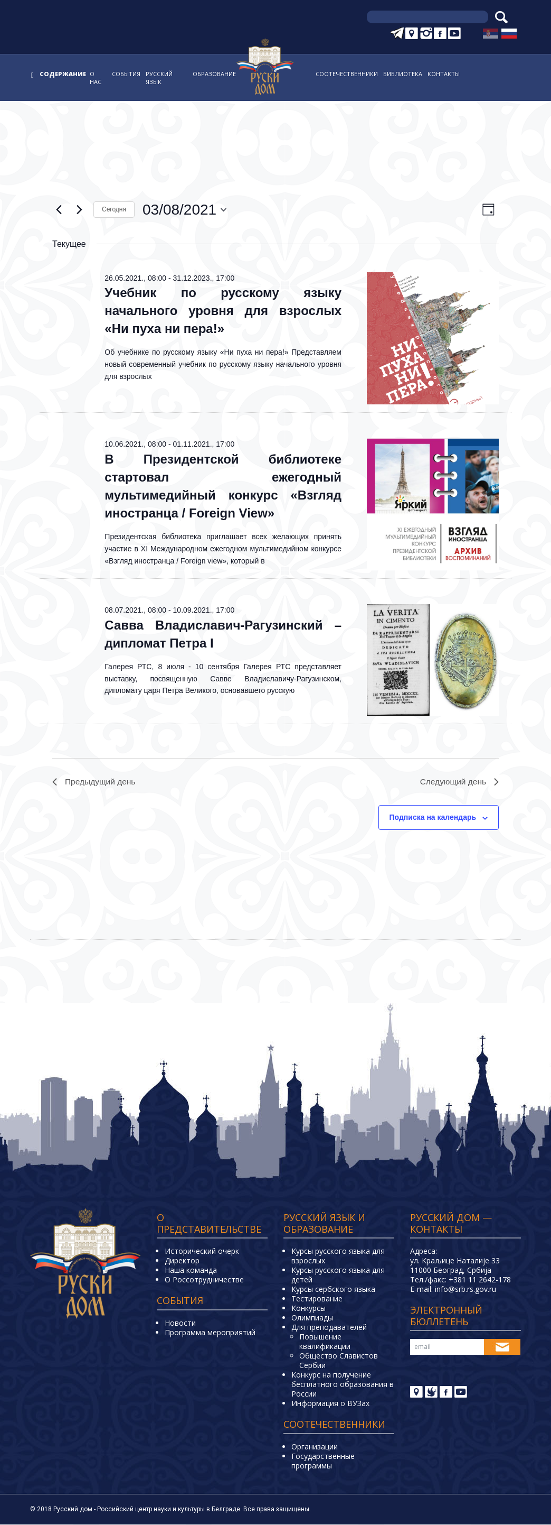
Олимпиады (312, 1318)
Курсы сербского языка (333, 1289)
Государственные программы (323, 1461)
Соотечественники (347, 74)
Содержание (63, 74)
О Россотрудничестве (204, 1280)
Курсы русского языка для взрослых (338, 1256)
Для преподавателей (329, 1328)
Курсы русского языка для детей (338, 1275)
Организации (314, 1447)
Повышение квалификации (324, 1342)
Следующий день (458, 782)
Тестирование (317, 1299)
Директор (182, 1261)
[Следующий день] (79, 210)
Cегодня (114, 209)
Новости (180, 1323)
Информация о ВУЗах (330, 1404)
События (126, 74)
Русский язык (159, 78)
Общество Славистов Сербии (338, 1361)
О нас (95, 78)
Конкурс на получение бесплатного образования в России (342, 1384)
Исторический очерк (202, 1251)
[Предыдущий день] (58, 210)
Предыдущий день (95, 782)
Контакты (444, 74)
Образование (214, 74)
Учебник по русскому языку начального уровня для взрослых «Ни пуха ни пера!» (222, 310)
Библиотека (402, 74)
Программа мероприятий (210, 1333)
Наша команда (191, 1270)
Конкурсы (308, 1309)
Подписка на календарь (433, 818)
